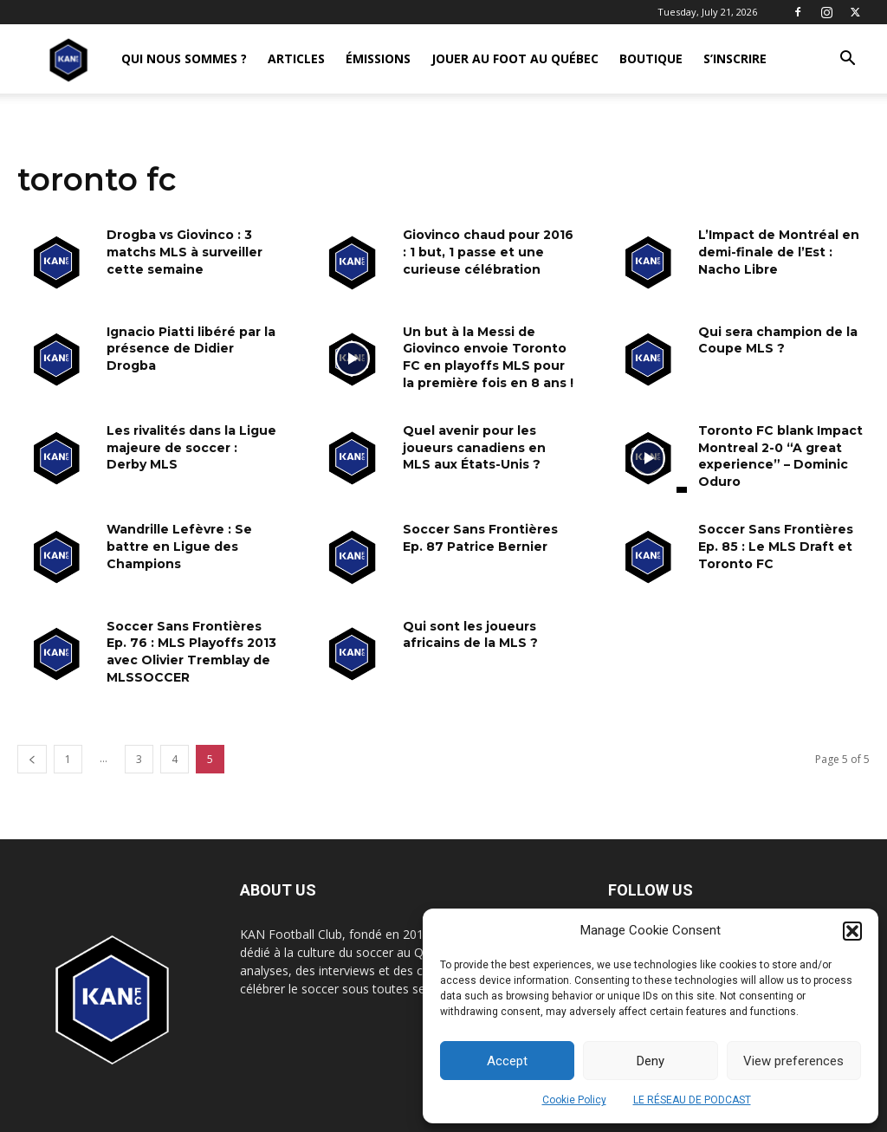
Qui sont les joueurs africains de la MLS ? (470, 634)
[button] (852, 931)
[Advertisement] (443, 244)
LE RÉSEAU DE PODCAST (692, 1100)
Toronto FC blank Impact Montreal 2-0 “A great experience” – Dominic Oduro (780, 456)
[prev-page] (32, 759)
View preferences (793, 1061)
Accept (507, 1061)
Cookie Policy (574, 1100)
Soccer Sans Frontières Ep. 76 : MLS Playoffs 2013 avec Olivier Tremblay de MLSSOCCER (191, 651)
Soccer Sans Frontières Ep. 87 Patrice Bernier (480, 537)
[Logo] (68, 59)
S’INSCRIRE (735, 58)
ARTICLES (296, 58)
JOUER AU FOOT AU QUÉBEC (515, 58)
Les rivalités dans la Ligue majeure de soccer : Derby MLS (191, 447)
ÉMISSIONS (378, 58)
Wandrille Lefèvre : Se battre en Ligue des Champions (179, 546)
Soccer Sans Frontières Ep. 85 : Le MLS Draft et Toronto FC (775, 546)
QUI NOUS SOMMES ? (184, 58)
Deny (650, 1061)
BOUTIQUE (651, 58)
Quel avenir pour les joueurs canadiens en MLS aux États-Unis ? (474, 447)
